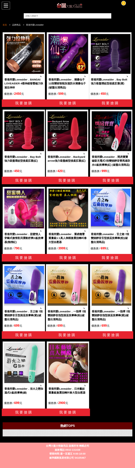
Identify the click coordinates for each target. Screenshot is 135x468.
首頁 (5, 25)
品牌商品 (16, 25)
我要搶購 (24, 103)
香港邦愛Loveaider (35, 25)
